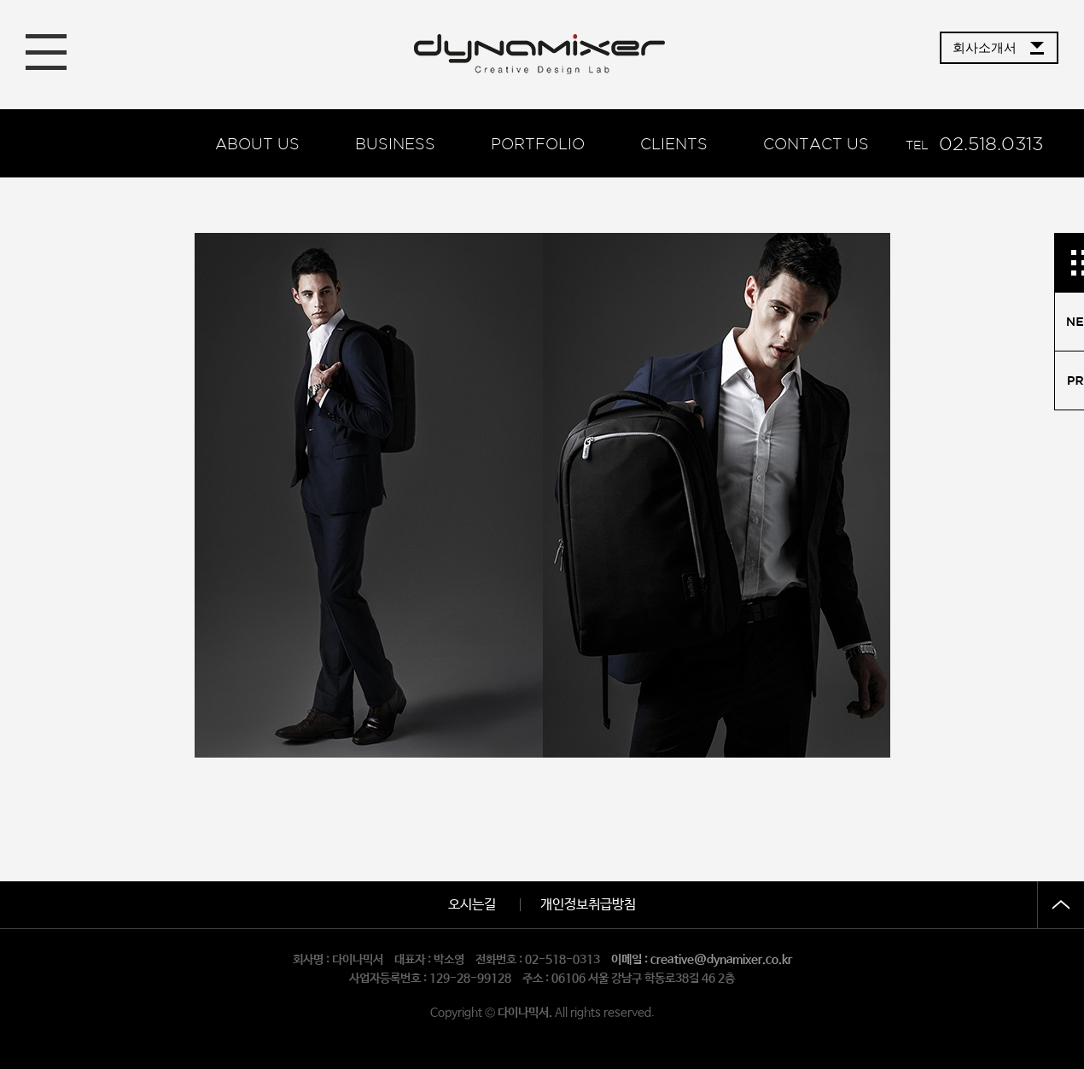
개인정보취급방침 (588, 905)
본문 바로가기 (0, 0)
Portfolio (538, 143)
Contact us (816, 143)
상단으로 (1060, 904)
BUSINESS (395, 143)
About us (257, 143)
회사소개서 (985, 47)
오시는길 (472, 905)
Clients (674, 143)
